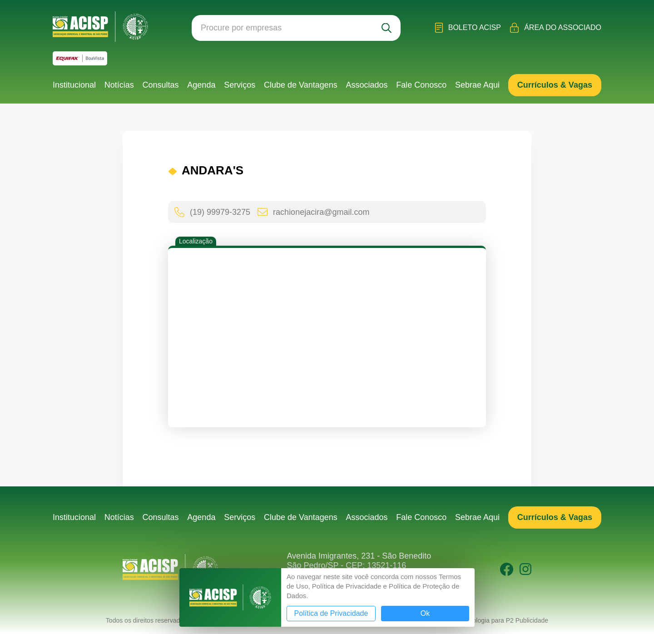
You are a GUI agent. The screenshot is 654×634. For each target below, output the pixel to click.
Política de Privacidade (331, 613)
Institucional (74, 84)
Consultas (161, 84)
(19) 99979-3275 (212, 212)
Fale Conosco (421, 84)
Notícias (119, 84)
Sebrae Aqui (477, 84)
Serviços (239, 84)
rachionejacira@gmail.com (313, 212)
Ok (425, 613)
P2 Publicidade (527, 620)
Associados (366, 84)
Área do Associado (555, 28)
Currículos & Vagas (554, 84)
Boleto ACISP (468, 28)
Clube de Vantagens (300, 84)
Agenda (201, 84)
